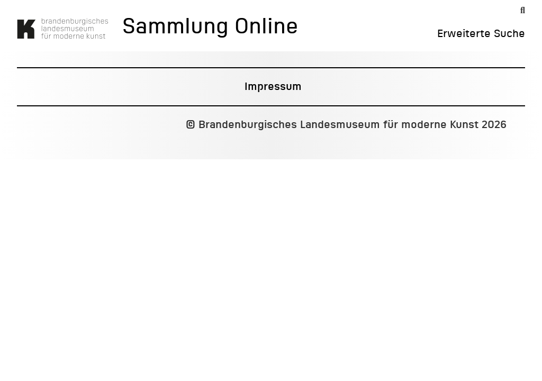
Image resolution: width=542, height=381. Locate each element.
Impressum (273, 86)
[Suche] (522, 10)
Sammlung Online (210, 27)
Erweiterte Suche (481, 34)
